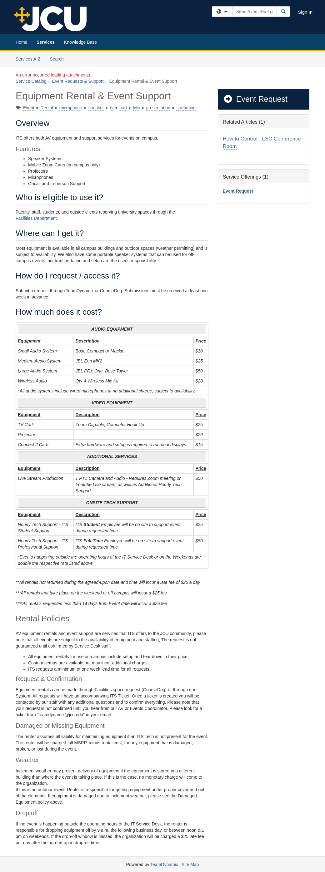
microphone (70, 107)
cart (123, 107)
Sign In (305, 12)
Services (46, 42)
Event (28, 107)
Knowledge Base (80, 42)
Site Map (190, 864)
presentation (158, 107)
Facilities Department (36, 218)
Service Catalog (31, 81)
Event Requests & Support (78, 81)
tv (111, 107)
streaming (185, 107)
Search (59, 59)
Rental (46, 107)
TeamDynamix (164, 864)
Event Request (255, 99)
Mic (136, 107)
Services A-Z (28, 59)
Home (21, 42)
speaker (96, 107)
